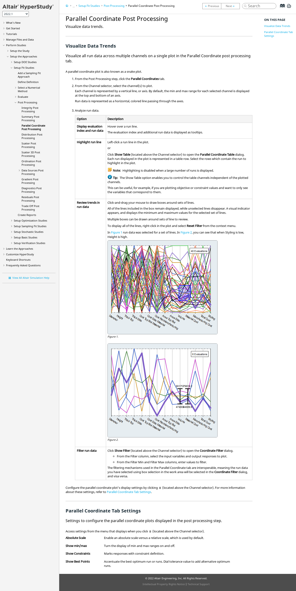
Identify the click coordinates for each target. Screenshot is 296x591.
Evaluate (23, 96)
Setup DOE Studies (25, 62)
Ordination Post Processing (31, 162)
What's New (13, 22)
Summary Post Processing (30, 118)
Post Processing (27, 102)
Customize (20, 254)
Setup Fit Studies (24, 67)
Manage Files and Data (20, 39)
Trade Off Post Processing (30, 207)
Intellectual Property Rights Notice (164, 584)
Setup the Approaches (23, 56)
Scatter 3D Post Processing (31, 154)
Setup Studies (25, 237)
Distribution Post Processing (32, 136)
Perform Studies (16, 45)
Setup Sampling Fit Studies (30, 226)
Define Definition (28, 82)
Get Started (13, 28)
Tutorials (11, 34)
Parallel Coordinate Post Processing (33, 127)
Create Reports (27, 215)
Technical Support (199, 584)
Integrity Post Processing (30, 109)
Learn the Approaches (19, 248)
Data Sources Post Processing (33, 172)
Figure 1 (116, 232)
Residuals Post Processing (30, 198)
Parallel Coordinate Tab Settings (129, 492)
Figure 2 (186, 232)
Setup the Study (20, 51)
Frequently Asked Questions (23, 265)
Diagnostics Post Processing (32, 189)
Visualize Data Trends (277, 26)
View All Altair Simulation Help (30, 277)
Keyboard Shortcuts (18, 259)
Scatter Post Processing (29, 145)
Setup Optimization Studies (30, 220)
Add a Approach (29, 74)
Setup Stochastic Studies (28, 231)
